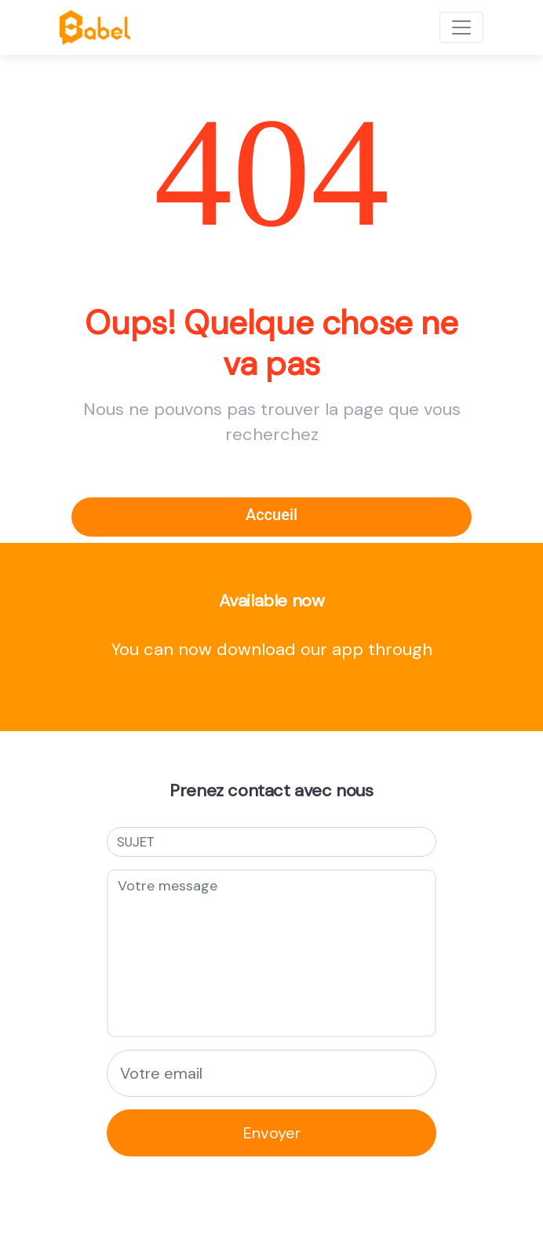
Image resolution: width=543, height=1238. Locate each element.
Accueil (271, 514)
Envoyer (272, 1133)
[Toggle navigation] (461, 27)
